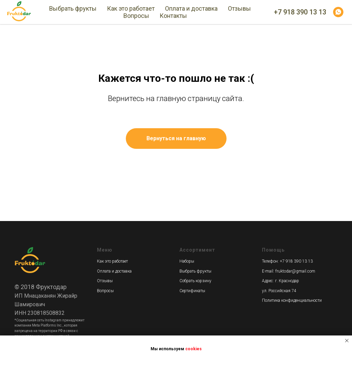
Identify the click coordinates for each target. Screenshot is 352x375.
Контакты (173, 15)
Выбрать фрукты (73, 8)
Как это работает (131, 8)
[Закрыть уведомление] (346, 340)
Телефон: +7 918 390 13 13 (287, 261)
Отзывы (239, 8)
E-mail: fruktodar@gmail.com (288, 271)
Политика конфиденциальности (292, 300)
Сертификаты (192, 290)
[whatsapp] (338, 12)
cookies (193, 348)
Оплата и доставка (191, 8)
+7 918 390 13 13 (300, 12)
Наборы (186, 261)
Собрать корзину (195, 280)
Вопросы (136, 15)
